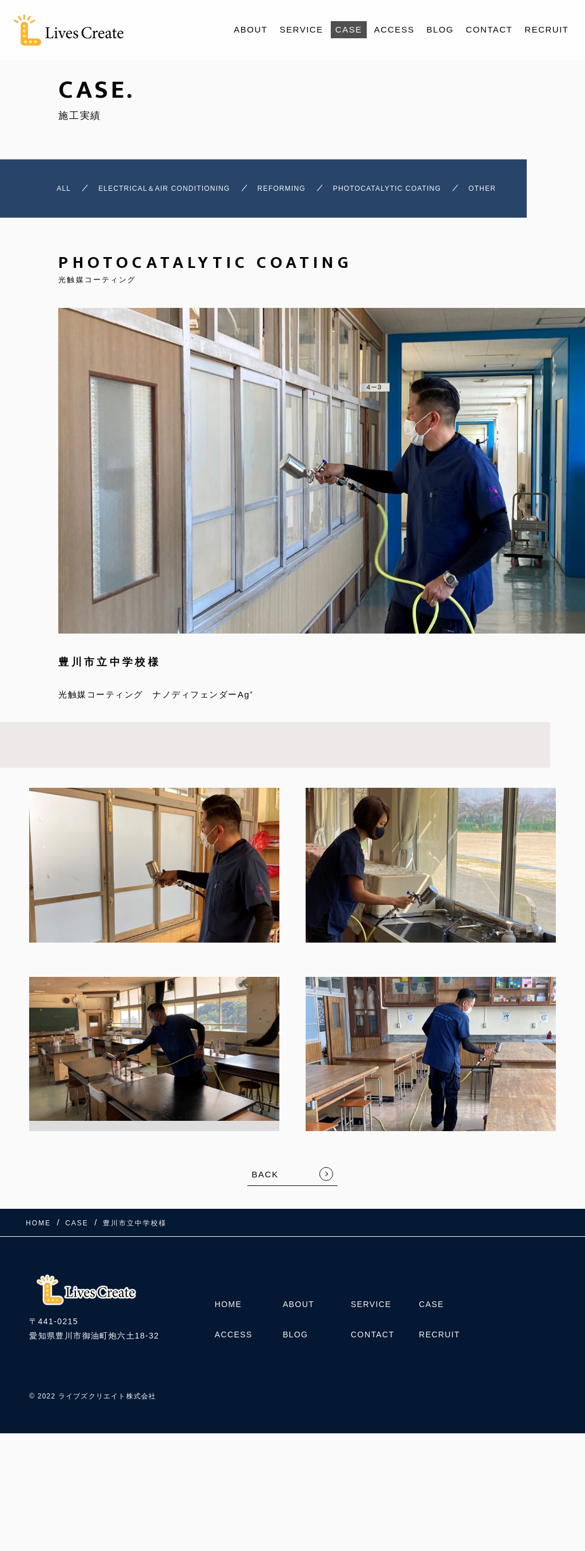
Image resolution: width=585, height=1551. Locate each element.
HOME (228, 1340)
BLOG (440, 29)
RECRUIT (546, 29)
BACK (265, 1210)
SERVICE (301, 29)
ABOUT (250, 29)
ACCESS (394, 29)
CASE (348, 29)
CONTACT (489, 29)
